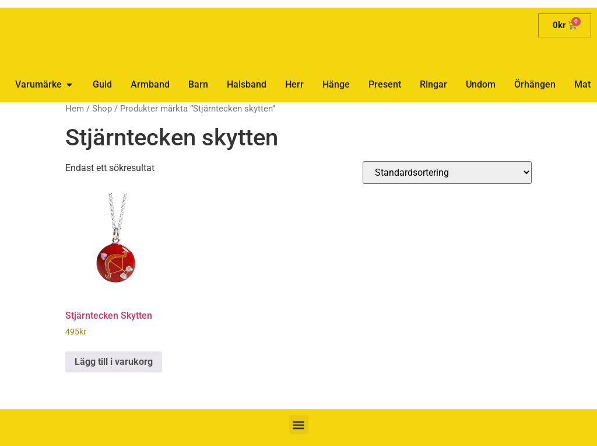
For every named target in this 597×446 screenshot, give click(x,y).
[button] (298, 424)
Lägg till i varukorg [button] (114, 361)
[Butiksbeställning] (447, 172)
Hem (74, 108)
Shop (102, 108)
